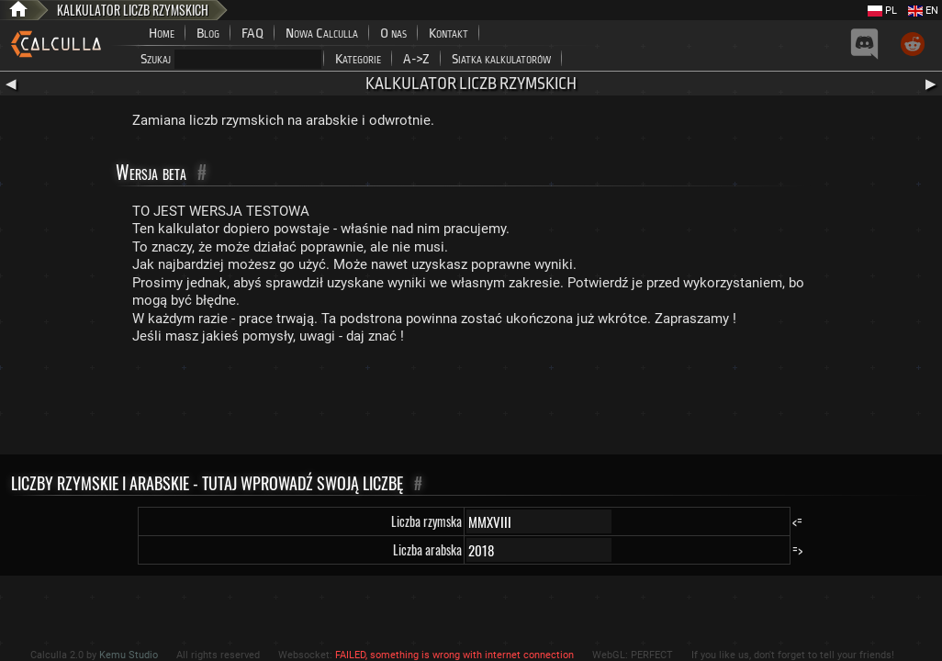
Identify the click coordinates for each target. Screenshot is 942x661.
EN (923, 11)
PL (882, 11)
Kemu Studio (128, 655)
